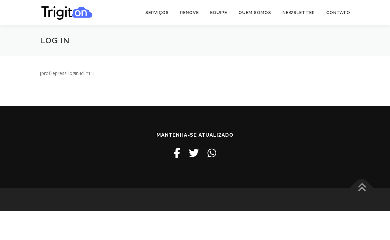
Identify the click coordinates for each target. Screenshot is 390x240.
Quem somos (255, 12)
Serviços (157, 12)
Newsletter (299, 12)
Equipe (218, 12)
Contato (338, 12)
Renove (189, 12)
